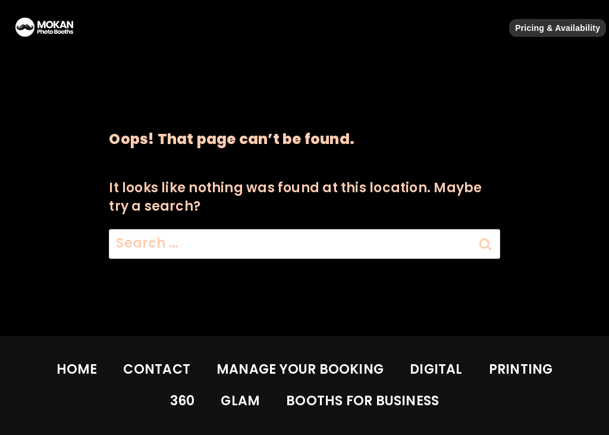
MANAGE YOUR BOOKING (300, 369)
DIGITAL (436, 369)
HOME (77, 369)
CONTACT (156, 369)
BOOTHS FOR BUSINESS (362, 401)
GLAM (240, 401)
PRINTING (521, 369)
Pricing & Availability (557, 28)
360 (182, 401)
